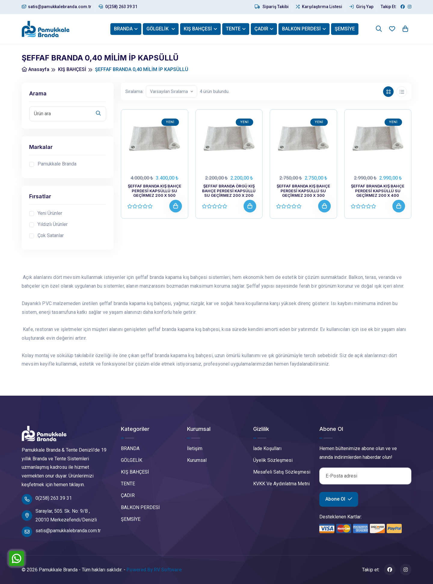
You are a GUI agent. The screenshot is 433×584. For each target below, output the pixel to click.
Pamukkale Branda (57, 164)
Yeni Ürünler (50, 213)
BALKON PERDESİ (301, 29)
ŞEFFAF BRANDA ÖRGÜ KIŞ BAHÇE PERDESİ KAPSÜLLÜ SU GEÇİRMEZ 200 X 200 (229, 191)
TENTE (233, 29)
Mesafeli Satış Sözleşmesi (281, 472)
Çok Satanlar (51, 235)
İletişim (194, 448)
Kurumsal (197, 460)
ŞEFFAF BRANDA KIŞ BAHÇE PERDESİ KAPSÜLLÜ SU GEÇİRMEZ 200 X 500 (154, 191)
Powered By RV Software (154, 570)
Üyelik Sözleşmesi (273, 460)
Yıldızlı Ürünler (53, 224)
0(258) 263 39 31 (118, 6)
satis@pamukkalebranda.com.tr (56, 6)
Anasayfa (35, 69)
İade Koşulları (267, 448)
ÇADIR (261, 29)
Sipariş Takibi (272, 6)
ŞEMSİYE (345, 29)
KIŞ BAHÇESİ (198, 29)
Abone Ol (338, 499)
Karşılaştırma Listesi (319, 6)
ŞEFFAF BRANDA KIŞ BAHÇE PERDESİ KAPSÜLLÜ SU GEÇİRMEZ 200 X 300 (303, 191)
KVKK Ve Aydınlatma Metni (281, 484)
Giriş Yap (361, 6)
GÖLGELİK (158, 29)
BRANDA (123, 29)
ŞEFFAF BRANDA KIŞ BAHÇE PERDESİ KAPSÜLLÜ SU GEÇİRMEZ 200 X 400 (377, 191)
